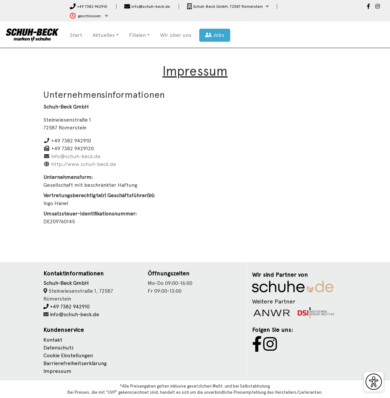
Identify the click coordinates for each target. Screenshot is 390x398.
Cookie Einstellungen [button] (68, 355)
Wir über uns (175, 35)
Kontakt (52, 340)
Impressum (57, 371)
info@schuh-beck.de (75, 156)
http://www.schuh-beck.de (83, 164)
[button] (228, 6)
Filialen (137, 35)
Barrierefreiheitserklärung (75, 363)
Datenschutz (58, 348)
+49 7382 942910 (66, 306)
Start (76, 35)
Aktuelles (104, 35)
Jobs (214, 35)
